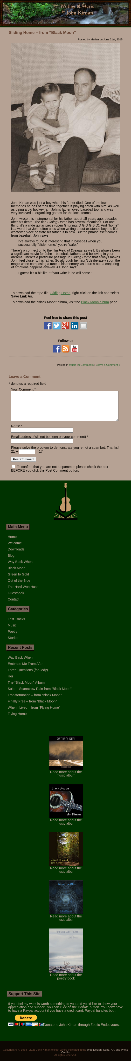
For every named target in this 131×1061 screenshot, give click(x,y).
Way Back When (20, 567)
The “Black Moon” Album (26, 688)
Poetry (12, 637)
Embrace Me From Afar (25, 669)
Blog (11, 561)
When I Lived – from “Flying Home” (34, 713)
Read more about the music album (66, 777)
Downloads (16, 555)
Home (12, 542)
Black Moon (16, 574)
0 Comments (86, 364)
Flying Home (17, 719)
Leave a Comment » (108, 364)
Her (10, 682)
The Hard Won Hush (23, 592)
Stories (13, 643)
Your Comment (22, 389)
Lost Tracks (16, 625)
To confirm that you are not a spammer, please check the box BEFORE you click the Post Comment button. (59, 474)
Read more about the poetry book (66, 980)
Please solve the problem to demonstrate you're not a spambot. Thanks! (65, 453)
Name (15, 432)
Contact (13, 605)
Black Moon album (95, 302)
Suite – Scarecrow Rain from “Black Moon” (40, 694)
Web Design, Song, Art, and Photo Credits (94, 1057)
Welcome (15, 549)
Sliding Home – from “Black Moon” (42, 32)
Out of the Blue (19, 586)
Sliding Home (60, 293)
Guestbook (16, 599)
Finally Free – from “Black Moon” (32, 707)
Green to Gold (18, 580)
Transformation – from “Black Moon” (35, 701)
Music (72, 364)
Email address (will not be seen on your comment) (48, 442)
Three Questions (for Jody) (28, 676)
